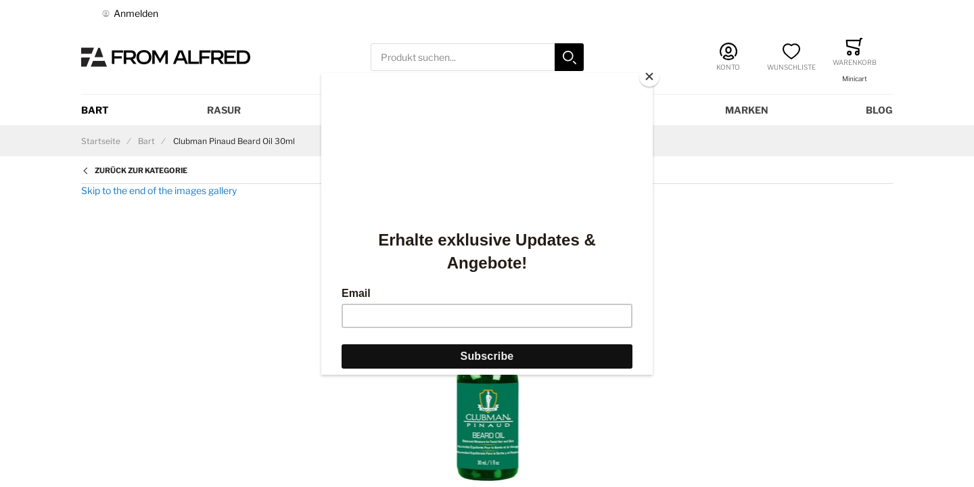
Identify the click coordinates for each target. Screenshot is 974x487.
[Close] (649, 76)
